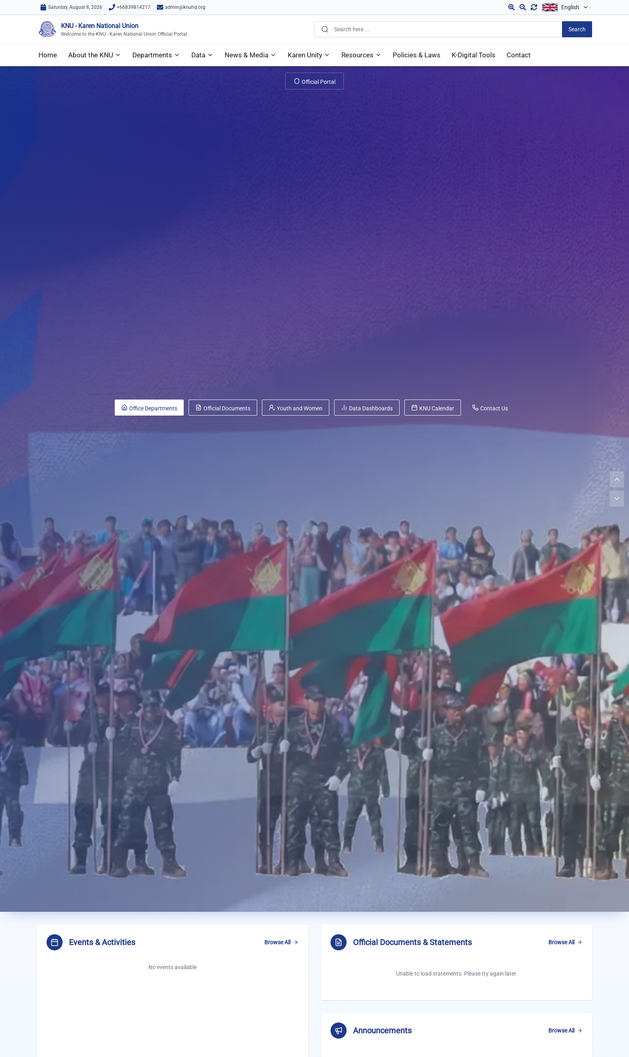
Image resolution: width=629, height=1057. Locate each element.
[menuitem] (48, 55)
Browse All (281, 942)
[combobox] (453, 29)
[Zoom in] (511, 7)
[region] (456, 962)
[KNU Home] (112, 29)
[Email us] (181, 7)
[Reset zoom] (534, 7)
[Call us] (129, 7)
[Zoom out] (522, 7)
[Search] (577, 29)
